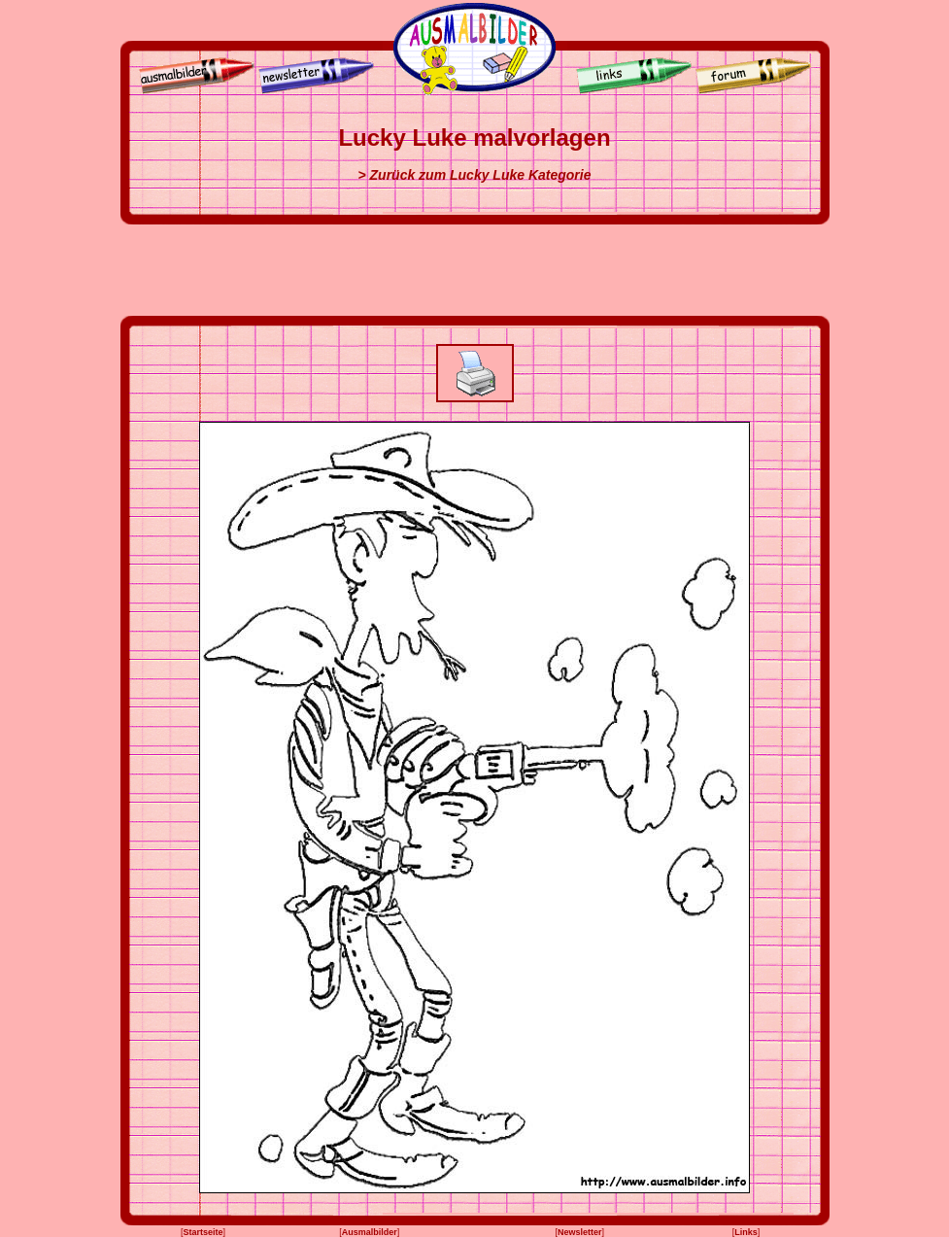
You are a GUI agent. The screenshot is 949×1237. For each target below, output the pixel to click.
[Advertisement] (475, 270)
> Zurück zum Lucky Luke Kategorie (474, 175)
